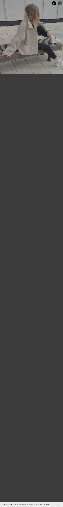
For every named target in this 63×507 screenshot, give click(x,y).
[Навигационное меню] (60, 3)
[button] (54, 3)
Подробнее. (47, 504)
